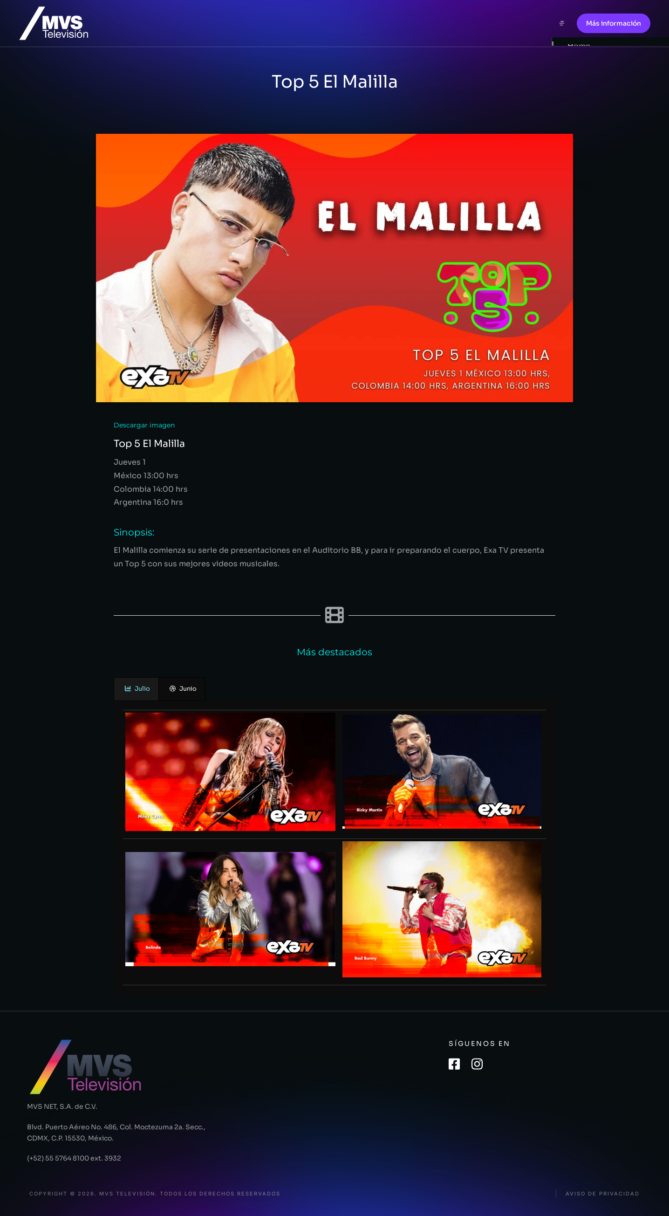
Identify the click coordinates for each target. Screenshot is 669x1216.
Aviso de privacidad (603, 1194)
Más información (613, 23)
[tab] (136, 689)
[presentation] (136, 689)
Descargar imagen (144, 425)
